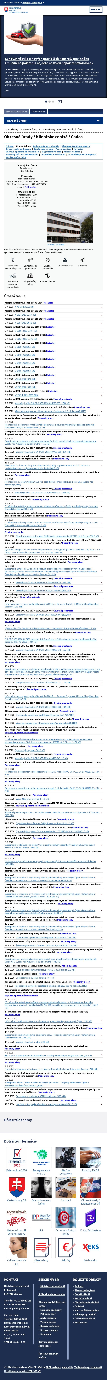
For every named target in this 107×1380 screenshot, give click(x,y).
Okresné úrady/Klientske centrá (51, 1304)
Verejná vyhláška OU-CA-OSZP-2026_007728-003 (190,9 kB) (43, 614)
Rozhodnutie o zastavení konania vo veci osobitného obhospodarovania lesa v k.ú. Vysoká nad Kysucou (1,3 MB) (49, 483)
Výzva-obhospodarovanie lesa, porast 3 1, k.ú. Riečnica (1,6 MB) (45, 969)
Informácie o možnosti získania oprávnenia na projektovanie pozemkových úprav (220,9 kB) (48, 1021)
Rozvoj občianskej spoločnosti (48, 1343)
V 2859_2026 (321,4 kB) (25, 379)
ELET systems (53, 1367)
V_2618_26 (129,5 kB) (25, 355)
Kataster (78, 148)
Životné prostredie (43, 148)
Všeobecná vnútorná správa (76, 146)
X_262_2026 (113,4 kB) (25, 314)
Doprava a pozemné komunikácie (22, 151)
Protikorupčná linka (16, 157)
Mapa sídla (67, 1367)
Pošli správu (30, 187)
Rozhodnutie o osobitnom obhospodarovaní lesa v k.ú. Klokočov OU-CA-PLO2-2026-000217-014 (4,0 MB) (52, 789)
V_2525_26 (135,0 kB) (25, 371)
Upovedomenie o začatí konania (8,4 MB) (35, 977)
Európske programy (51, 1309)
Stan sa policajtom (85, 1290)
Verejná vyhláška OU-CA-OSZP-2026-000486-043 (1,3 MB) (41, 758)
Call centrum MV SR (85, 1318)
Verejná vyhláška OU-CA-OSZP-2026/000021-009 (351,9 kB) (43, 582)
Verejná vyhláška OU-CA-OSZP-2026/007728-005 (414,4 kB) (43, 451)
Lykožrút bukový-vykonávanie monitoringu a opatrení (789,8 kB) (46, 1104)
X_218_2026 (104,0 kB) (25, 322)
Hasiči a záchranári (50, 1326)
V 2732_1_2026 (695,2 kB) (26, 395)
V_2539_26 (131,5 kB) (25, 363)
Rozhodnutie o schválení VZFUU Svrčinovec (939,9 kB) (41, 1096)
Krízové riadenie (72, 151)
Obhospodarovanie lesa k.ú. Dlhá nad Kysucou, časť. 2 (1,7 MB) (45, 715)
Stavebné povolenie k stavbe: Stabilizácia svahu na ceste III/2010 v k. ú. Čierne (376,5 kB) (57, 536)
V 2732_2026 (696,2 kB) (25, 387)
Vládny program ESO (85, 1314)
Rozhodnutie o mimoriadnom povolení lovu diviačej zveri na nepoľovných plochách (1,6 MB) (48, 1055)
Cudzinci (79, 1306)
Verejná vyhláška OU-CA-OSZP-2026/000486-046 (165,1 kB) (43, 649)
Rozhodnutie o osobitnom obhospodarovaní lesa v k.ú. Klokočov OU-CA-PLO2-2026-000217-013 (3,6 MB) (52, 773)
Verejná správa (48, 1322)
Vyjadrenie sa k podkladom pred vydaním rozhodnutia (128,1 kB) (46, 937)
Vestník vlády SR (83, 1298)
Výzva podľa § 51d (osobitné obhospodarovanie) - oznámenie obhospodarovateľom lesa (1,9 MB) (50, 628)
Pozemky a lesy (63, 148)
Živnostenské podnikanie (18, 148)
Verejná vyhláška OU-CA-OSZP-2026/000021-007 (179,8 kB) (43, 682)
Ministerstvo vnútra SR (52, 1286)
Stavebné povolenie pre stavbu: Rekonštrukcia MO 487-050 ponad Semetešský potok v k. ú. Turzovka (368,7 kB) (52, 814)
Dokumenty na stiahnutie (46, 146)
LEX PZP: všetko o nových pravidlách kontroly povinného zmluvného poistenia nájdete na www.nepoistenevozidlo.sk (49, 60)
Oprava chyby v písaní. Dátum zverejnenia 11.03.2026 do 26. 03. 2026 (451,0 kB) (52, 831)
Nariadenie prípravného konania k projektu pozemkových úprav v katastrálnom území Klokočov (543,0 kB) (50, 862)
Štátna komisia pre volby (51, 1294)
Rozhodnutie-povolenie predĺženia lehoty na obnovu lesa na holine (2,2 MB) (51, 985)
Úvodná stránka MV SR (16, 111)
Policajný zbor (48, 1313)
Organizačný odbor (51, 151)
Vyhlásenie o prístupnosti (88, 1367)
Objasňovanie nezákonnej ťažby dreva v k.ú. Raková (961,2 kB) (45, 823)
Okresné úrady (38, 111)
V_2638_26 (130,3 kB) (25, 346)
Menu (96, 9)
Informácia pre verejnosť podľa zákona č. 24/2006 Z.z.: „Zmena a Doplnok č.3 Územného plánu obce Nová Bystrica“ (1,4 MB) (52, 697)
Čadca (80, 129)
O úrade (10, 146)
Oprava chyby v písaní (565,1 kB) (30, 750)
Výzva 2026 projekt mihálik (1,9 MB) (32, 798)
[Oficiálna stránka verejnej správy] (34, 2)
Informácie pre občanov (53, 154)
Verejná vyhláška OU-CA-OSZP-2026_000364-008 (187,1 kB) (43, 590)
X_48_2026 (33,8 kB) (24, 306)
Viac (7, 90)
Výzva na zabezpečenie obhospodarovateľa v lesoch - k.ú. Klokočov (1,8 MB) (50, 411)
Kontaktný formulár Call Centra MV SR (17, 1328)
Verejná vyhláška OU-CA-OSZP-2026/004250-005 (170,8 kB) (42, 403)
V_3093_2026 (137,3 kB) (26, 338)
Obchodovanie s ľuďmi (87, 1302)
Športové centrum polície (48, 1355)
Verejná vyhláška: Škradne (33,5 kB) (32, 1041)
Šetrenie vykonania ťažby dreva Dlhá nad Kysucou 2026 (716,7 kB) (46, 945)
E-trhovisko (81, 1322)
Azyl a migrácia (48, 1317)
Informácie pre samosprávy (82, 154)
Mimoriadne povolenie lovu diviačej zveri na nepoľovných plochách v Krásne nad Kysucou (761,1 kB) (51, 1069)
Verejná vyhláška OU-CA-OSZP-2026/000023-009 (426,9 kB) (42, 492)
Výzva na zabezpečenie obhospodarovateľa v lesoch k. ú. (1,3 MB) (46, 723)
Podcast (79, 1286)
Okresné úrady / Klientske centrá (57, 129)
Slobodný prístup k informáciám (22, 154)
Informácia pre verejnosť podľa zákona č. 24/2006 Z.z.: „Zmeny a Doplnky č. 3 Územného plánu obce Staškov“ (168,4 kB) (52, 605)
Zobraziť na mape (70, 229)
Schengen (45, 1334)
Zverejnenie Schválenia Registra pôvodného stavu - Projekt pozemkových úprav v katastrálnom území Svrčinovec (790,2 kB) (50, 1036)
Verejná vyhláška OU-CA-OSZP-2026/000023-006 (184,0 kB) (43, 707)
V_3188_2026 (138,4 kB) (26, 330)
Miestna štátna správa (87, 1310)
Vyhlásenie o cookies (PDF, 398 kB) (23, 1371)
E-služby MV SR (82, 1294)
